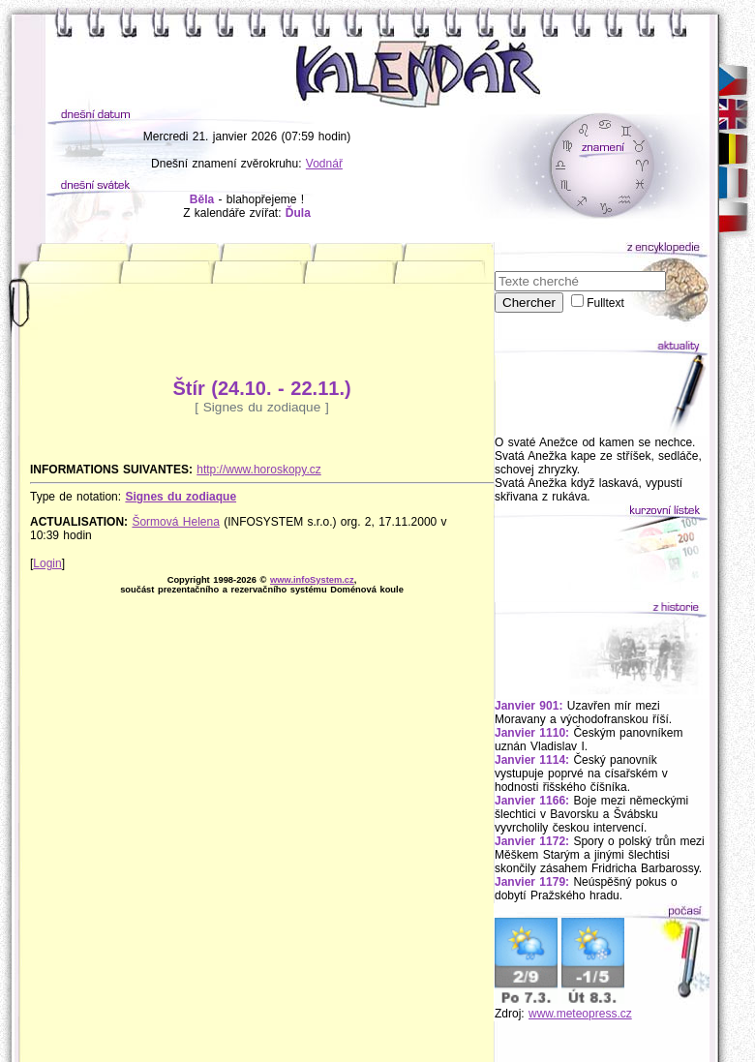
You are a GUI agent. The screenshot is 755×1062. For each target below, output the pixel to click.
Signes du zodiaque (180, 496)
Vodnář (324, 163)
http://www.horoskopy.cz (258, 469)
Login (47, 563)
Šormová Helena (175, 522)
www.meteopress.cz (580, 1013)
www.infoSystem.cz (312, 580)
